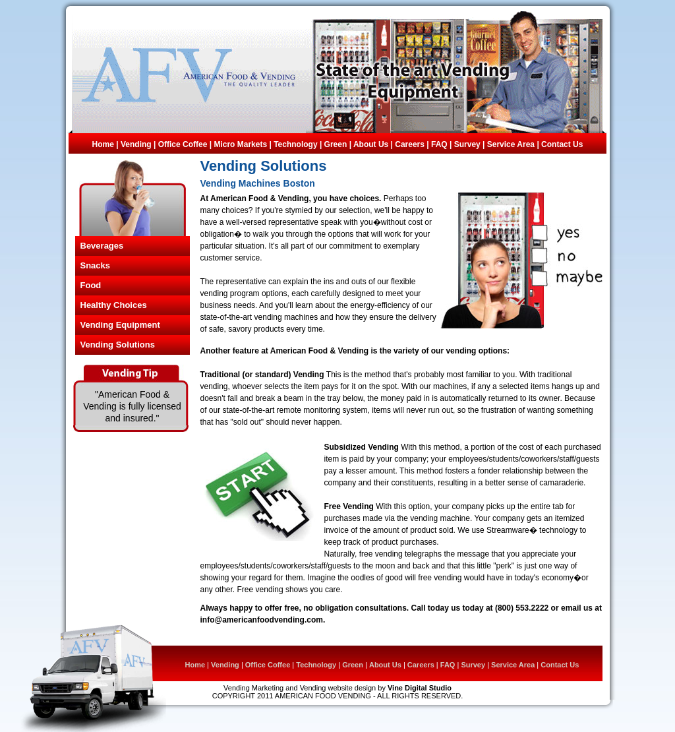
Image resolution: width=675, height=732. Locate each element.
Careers (410, 144)
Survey (468, 144)
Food (91, 285)
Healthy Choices (113, 305)
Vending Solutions (117, 345)
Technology (295, 144)
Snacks (95, 265)
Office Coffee (183, 144)
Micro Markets (240, 144)
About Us (370, 144)
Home (104, 144)
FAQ (439, 144)
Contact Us (562, 144)
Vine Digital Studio (420, 688)
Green (335, 144)
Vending (136, 144)
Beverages (102, 246)
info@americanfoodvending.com (261, 620)
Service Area (512, 144)
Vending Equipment (120, 325)
